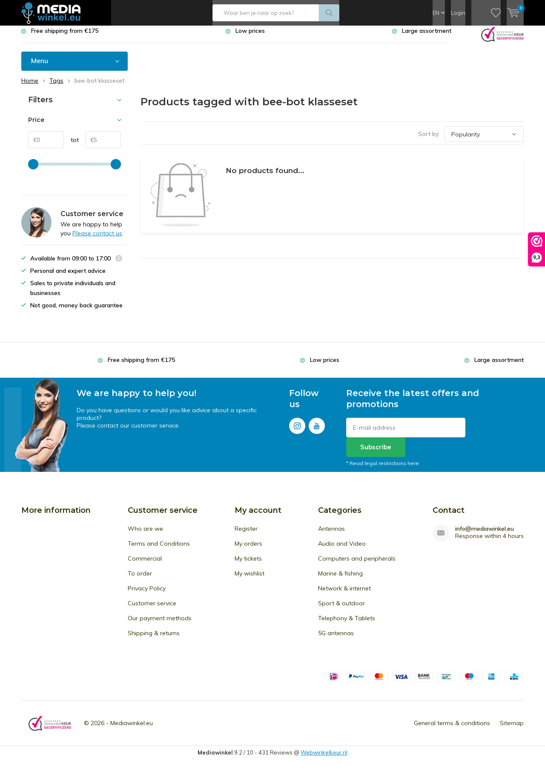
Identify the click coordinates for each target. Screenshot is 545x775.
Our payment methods (160, 624)
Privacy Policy (147, 595)
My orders (248, 550)
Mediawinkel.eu (131, 729)
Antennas (331, 535)
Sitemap (512, 729)
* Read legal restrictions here (382, 469)
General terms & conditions (452, 729)
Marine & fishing (340, 580)
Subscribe (375, 453)
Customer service (152, 609)
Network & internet (344, 595)
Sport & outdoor (341, 609)
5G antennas (336, 639)
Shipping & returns (154, 639)
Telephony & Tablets (346, 624)
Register (246, 535)
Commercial (145, 565)
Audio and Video (342, 550)
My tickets (248, 565)
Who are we (145, 535)
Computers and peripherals (357, 565)
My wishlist (249, 580)
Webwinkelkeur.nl (324, 758)
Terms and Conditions (159, 550)
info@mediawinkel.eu (484, 535)
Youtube (317, 430)
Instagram (297, 430)
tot (71, 146)
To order (140, 580)
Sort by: (429, 140)
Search (329, 12)
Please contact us (97, 239)
